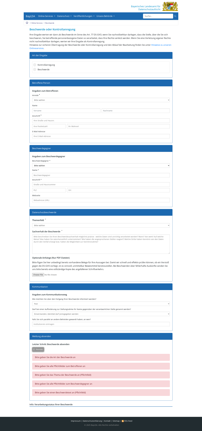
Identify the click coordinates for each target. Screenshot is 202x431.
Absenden (38, 349)
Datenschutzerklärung (92, 422)
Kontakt (107, 422)
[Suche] (158, 16)
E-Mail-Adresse (38, 131)
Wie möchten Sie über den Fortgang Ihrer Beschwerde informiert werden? (64, 299)
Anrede (36, 95)
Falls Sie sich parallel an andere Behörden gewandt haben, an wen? (61, 319)
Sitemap (116, 422)
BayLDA (30, 16)
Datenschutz (63, 16)
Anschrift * (37, 180)
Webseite (36, 195)
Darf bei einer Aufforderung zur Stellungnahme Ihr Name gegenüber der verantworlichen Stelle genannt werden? (81, 309)
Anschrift (37, 115)
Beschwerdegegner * (41, 161)
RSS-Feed (127, 422)
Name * (35, 170)
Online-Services (46, 16)
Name (34, 105)
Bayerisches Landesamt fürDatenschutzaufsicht (145, 8)
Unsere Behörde (104, 16)
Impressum (76, 422)
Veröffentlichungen (83, 16)
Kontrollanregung (43, 65)
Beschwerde (40, 69)
